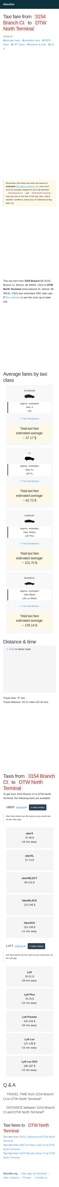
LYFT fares (18, 44)
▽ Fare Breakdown (29, 418)
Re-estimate (11, 297)
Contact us (41, 1177)
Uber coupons (11, 1177)
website (20, 807)
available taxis (32, 40)
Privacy (27, 1177)
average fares (12, 40)
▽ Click (10, 649)
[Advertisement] (29, 80)
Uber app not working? (34, 1173)
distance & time (37, 44)
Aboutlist (8, 4)
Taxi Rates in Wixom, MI (27, 186)
